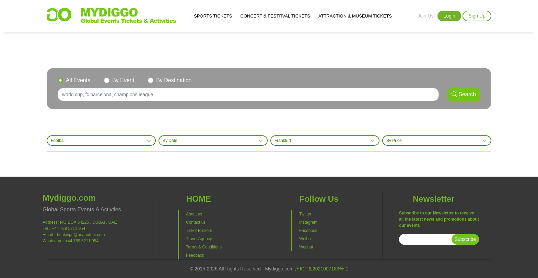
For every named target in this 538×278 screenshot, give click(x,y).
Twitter (305, 214)
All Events (78, 80)
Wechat (306, 247)
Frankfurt (282, 140)
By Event (123, 80)
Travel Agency (199, 238)
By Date (170, 140)
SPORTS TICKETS (213, 16)
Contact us (196, 222)
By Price (394, 140)
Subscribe (465, 239)
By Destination (173, 80)
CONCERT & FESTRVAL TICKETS (275, 16)
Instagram (308, 222)
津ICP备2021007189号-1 (322, 268)
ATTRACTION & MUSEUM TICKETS (355, 16)
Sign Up (477, 16)
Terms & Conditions (204, 247)
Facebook (308, 230)
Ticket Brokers (199, 230)
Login (449, 16)
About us (194, 214)
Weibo (305, 238)
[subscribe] (425, 239)
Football (58, 140)
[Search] (248, 94)
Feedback (195, 255)
